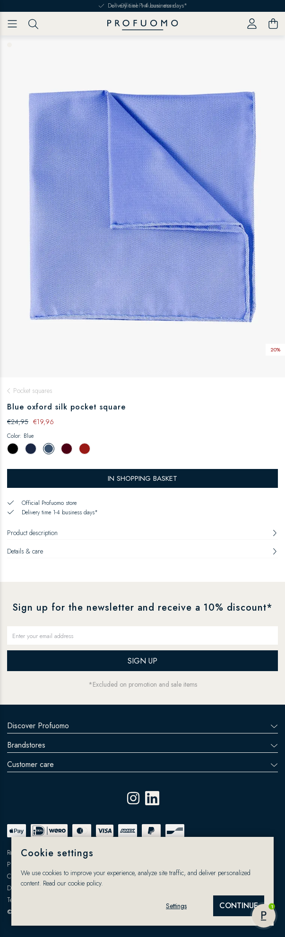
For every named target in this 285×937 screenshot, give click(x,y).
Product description (142, 532)
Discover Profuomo (142, 725)
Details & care (142, 551)
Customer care (142, 764)
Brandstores (142, 745)
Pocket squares (32, 390)
